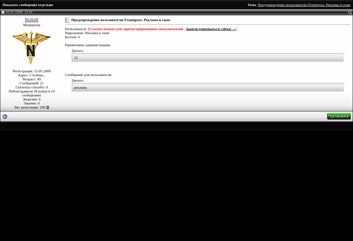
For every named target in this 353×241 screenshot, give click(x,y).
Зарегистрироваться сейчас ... (210, 29)
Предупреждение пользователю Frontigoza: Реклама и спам (304, 5)
